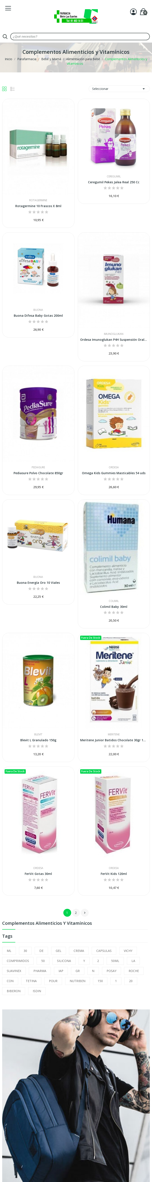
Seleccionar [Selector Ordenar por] (119, 88)
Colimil (114, 601)
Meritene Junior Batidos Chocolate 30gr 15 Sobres (114, 740)
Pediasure (38, 467)
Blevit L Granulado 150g (38, 740)
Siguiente (85, 913)
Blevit (38, 734)
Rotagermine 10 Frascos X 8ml (38, 206)
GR (78, 971)
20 (131, 981)
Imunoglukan (113, 334)
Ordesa (114, 467)
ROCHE (134, 971)
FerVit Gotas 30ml (38, 874)
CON (10, 981)
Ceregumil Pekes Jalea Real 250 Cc (113, 182)
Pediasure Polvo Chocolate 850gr (38, 473)
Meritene (114, 734)
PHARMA (39, 971)
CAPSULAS (104, 951)
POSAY (111, 971)
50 (43, 961)
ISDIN (37, 991)
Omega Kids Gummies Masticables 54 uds (113, 473)
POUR (53, 981)
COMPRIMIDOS (18, 961)
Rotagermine (38, 200)
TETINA (31, 981)
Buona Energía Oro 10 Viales (38, 583)
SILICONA (64, 961)
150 (100, 981)
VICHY (128, 951)
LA (133, 961)
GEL (58, 951)
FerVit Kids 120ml (114, 874)
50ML (115, 961)
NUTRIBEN (77, 981)
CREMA (79, 951)
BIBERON (14, 991)
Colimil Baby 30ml (113, 607)
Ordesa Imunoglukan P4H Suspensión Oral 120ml (114, 339)
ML (9, 951)
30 (25, 951)
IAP (61, 971)
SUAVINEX (14, 971)
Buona (38, 310)
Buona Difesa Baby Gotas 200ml (38, 315)
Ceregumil (114, 176)
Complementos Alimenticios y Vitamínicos (47, 923)
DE (41, 951)
